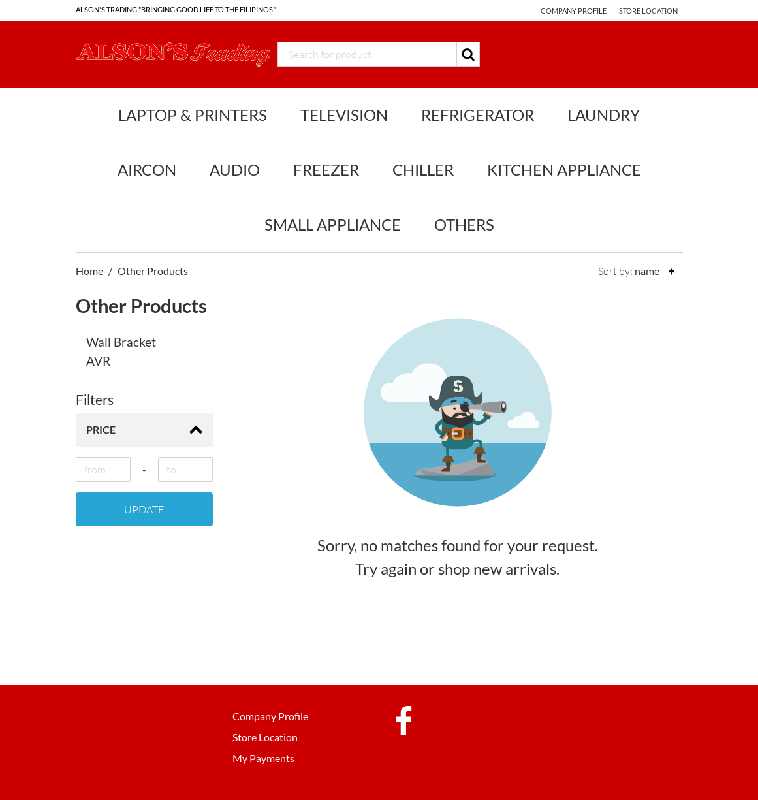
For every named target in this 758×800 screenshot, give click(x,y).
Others (464, 224)
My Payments (263, 758)
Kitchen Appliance (564, 169)
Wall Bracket (121, 341)
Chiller (423, 169)
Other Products (153, 270)
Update (144, 509)
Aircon (147, 169)
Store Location (648, 11)
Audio (235, 169)
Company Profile (574, 11)
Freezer (326, 169)
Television (344, 114)
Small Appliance (332, 224)
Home (89, 270)
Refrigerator (477, 114)
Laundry (603, 114)
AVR (98, 360)
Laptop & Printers (192, 114)
